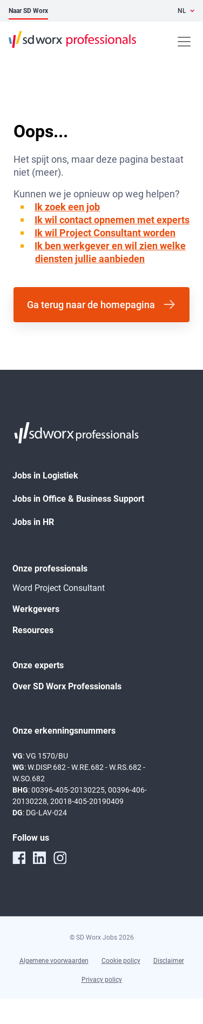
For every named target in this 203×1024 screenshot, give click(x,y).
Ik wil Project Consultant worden (105, 232)
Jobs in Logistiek (45, 475)
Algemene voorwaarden (54, 961)
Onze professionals (49, 568)
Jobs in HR (33, 522)
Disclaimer (168, 961)
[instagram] (59, 857)
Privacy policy (102, 979)
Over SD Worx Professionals (66, 686)
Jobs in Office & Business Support (78, 499)
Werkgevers (35, 609)
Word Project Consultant (58, 588)
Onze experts (38, 665)
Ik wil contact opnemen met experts (112, 219)
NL (182, 11)
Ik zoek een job (67, 206)
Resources (32, 630)
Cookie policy (121, 961)
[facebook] (18, 857)
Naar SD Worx (28, 11)
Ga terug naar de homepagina (91, 304)
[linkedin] (39, 857)
